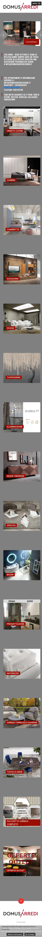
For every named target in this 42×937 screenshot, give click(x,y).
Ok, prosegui (29, 934)
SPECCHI (11, 525)
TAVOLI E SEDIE (14, 772)
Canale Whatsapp (12, 87)
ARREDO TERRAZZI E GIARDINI (22, 722)
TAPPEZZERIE (13, 377)
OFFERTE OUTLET (16, 870)
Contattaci (31, 41)
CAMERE (11, 180)
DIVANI (10, 328)
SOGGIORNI (12, 278)
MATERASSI (13, 673)
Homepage (21, 922)
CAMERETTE (13, 229)
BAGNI (10, 574)
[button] (36, 3)
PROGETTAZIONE (15, 624)
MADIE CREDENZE (15, 476)
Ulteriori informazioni (15, 934)
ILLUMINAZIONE (14, 426)
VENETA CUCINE (15, 130)
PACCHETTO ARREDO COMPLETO (17, 822)
